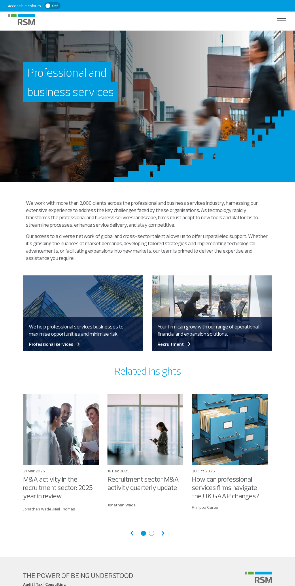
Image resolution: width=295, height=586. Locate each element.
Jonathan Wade (37, 509)
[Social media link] (258, 577)
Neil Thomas (64, 509)
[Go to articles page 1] (143, 533)
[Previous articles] (132, 533)
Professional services (55, 344)
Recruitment (175, 344)
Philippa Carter (205, 507)
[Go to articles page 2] (151, 533)
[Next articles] (163, 533)
